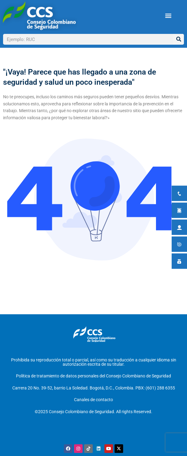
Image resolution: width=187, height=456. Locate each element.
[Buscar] (178, 39)
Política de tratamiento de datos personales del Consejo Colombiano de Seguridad (93, 375)
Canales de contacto (93, 399)
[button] (168, 15)
